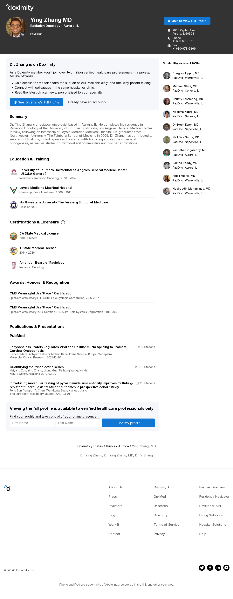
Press (112, 497)
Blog (111, 516)
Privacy (159, 534)
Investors (115, 506)
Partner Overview (212, 488)
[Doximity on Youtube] (226, 569)
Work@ (113, 525)
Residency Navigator (214, 497)
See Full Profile (36, 102)
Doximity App (164, 488)
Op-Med (160, 497)
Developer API (210, 506)
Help (202, 534)
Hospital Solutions (212, 525)
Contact (114, 534)
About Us (115, 488)
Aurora (71, 26)
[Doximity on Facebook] (210, 569)
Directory (161, 516)
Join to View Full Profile (187, 21)
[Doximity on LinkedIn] (218, 569)
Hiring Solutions (211, 516)
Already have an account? (86, 102)
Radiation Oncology (48, 26)
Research (161, 506)
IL (80, 26)
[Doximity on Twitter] (202, 569)
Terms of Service (166, 525)
